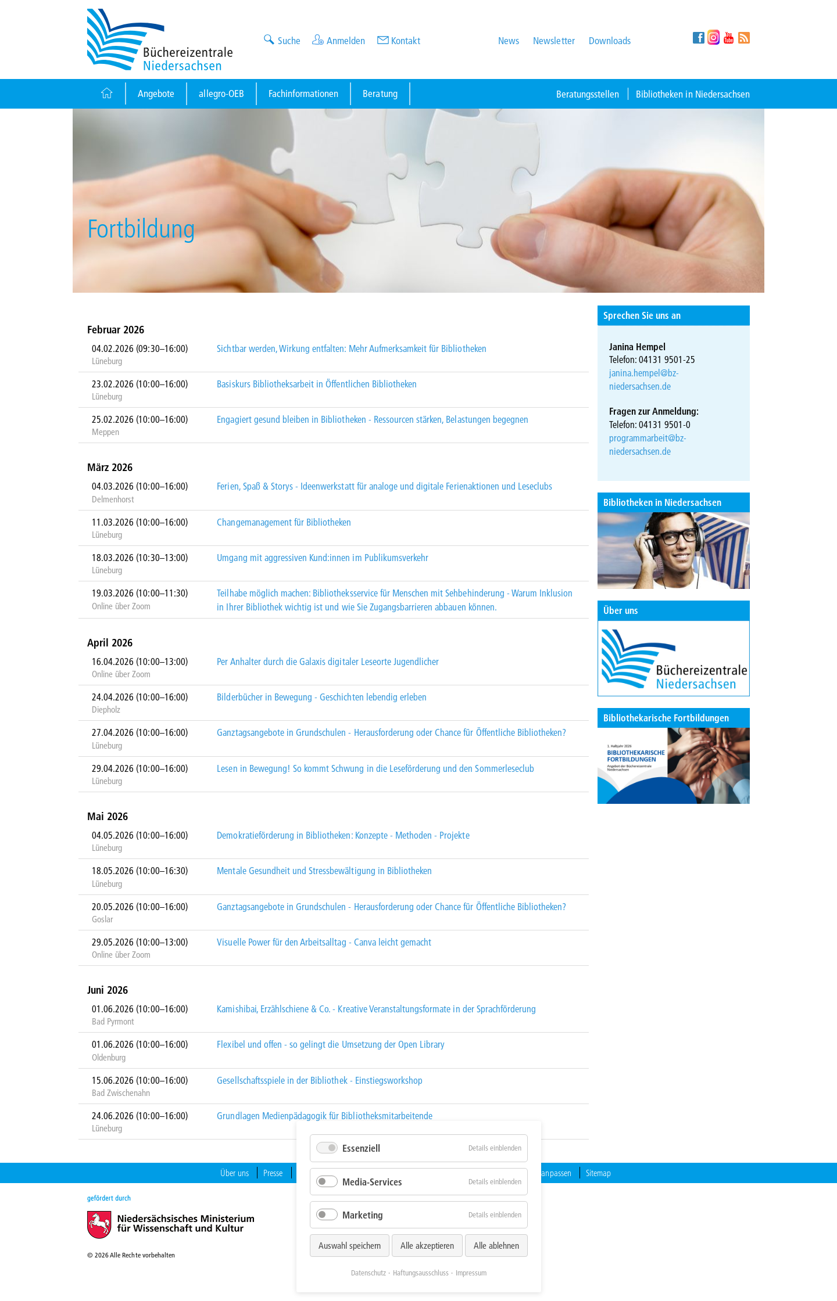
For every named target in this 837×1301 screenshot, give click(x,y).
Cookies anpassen (542, 1172)
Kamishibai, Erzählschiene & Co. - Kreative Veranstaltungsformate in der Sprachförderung (376, 1008)
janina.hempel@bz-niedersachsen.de (644, 379)
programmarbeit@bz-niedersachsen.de (648, 444)
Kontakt (405, 40)
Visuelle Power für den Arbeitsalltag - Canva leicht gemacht (324, 942)
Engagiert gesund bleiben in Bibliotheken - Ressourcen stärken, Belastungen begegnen (372, 419)
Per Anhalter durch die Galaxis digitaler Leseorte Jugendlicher (328, 661)
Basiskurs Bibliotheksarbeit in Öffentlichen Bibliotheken (317, 384)
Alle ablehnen (496, 1245)
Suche (289, 40)
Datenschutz (368, 1272)
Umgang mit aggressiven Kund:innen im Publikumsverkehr (322, 557)
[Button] (106, 93)
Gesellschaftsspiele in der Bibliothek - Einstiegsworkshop (320, 1080)
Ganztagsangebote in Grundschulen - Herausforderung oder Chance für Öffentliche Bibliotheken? (391, 732)
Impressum (471, 1272)
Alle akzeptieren (427, 1245)
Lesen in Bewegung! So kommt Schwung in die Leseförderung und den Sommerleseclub (375, 768)
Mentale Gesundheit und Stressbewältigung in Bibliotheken (324, 870)
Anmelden (346, 40)
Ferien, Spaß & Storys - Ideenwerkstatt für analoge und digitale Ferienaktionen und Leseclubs (384, 486)
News (508, 40)
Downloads (610, 40)
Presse (272, 1172)
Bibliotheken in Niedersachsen (693, 94)
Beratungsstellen (588, 94)
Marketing (362, 1215)
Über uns (620, 610)
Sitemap (598, 1172)
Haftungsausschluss (421, 1272)
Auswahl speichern (350, 1245)
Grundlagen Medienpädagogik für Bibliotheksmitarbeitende (324, 1115)
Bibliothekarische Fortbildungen (666, 717)
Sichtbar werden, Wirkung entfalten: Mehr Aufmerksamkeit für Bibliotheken (351, 348)
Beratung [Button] (380, 93)
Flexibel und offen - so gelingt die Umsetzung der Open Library (331, 1044)
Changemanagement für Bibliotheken (284, 522)
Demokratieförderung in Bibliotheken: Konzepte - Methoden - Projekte (343, 835)
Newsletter (553, 40)
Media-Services (372, 1182)
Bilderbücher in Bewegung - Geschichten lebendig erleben (322, 697)
